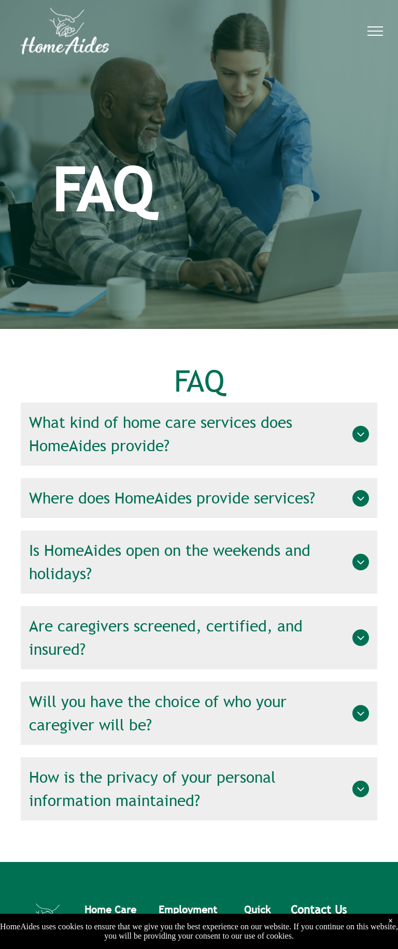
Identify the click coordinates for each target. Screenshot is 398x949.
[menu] (375, 31)
